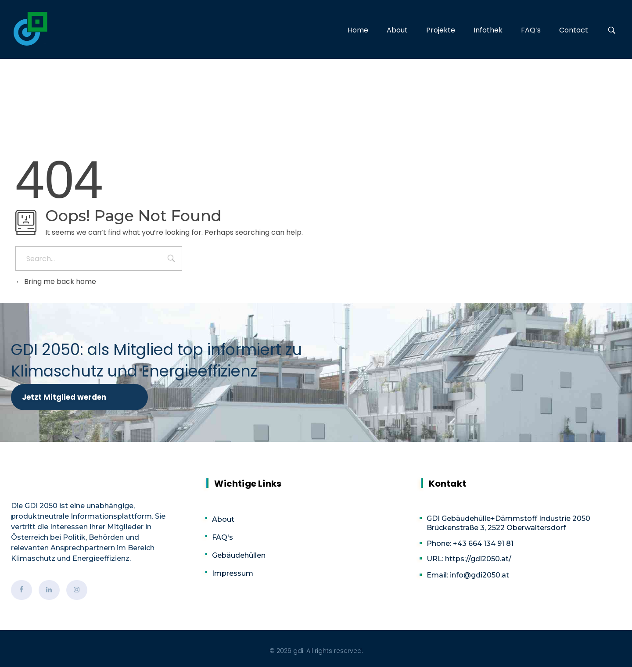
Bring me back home (55, 281)
